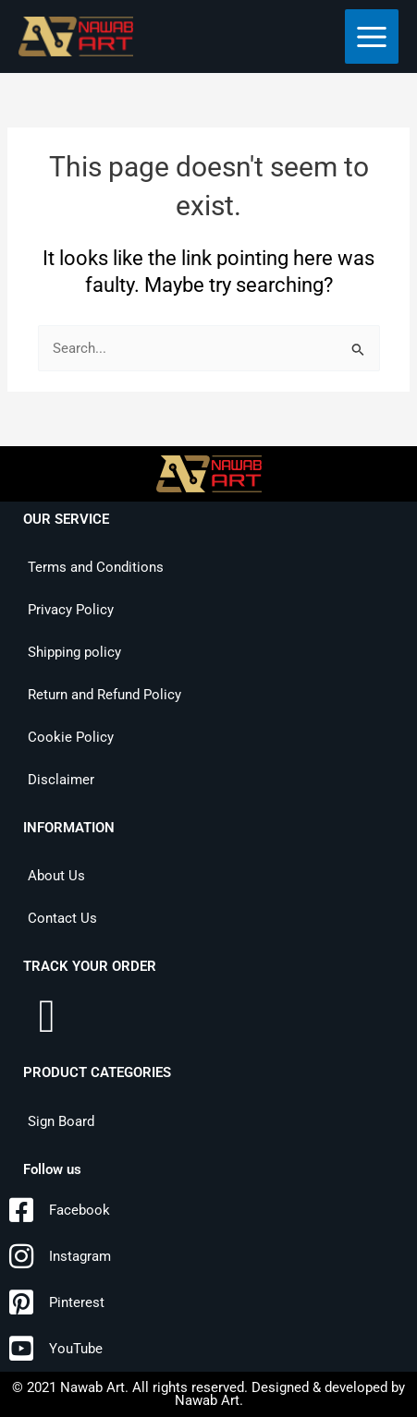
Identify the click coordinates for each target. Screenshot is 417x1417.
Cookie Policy (71, 737)
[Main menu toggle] (372, 36)
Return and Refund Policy (104, 694)
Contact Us (62, 918)
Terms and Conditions (96, 567)
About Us (56, 875)
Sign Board (61, 1121)
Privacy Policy (71, 609)
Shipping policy (74, 652)
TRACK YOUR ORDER (89, 966)
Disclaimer (61, 779)
